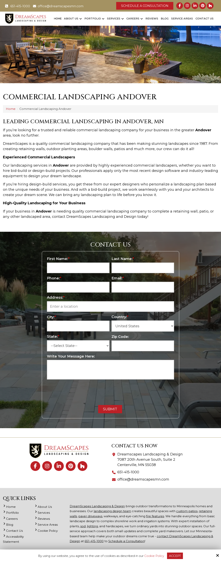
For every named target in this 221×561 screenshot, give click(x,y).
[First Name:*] (78, 268)
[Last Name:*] (142, 268)
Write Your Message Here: (71, 356)
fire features (155, 516)
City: (51, 317)
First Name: (58, 259)
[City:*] (78, 326)
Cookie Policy (154, 556)
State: (53, 336)
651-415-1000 (17, 6)
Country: (119, 317)
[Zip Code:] (142, 345)
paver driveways (90, 516)
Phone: (54, 278)
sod (83, 526)
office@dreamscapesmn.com (58, 6)
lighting (92, 526)
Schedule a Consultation (144, 6)
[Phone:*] (78, 287)
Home (11, 109)
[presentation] (110, 391)
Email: (117, 278)
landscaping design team (112, 511)
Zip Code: (120, 337)
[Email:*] (142, 287)
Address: (56, 297)
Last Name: (122, 259)
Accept (175, 556)
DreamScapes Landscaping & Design (97, 506)
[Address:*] (110, 306)
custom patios (186, 511)
